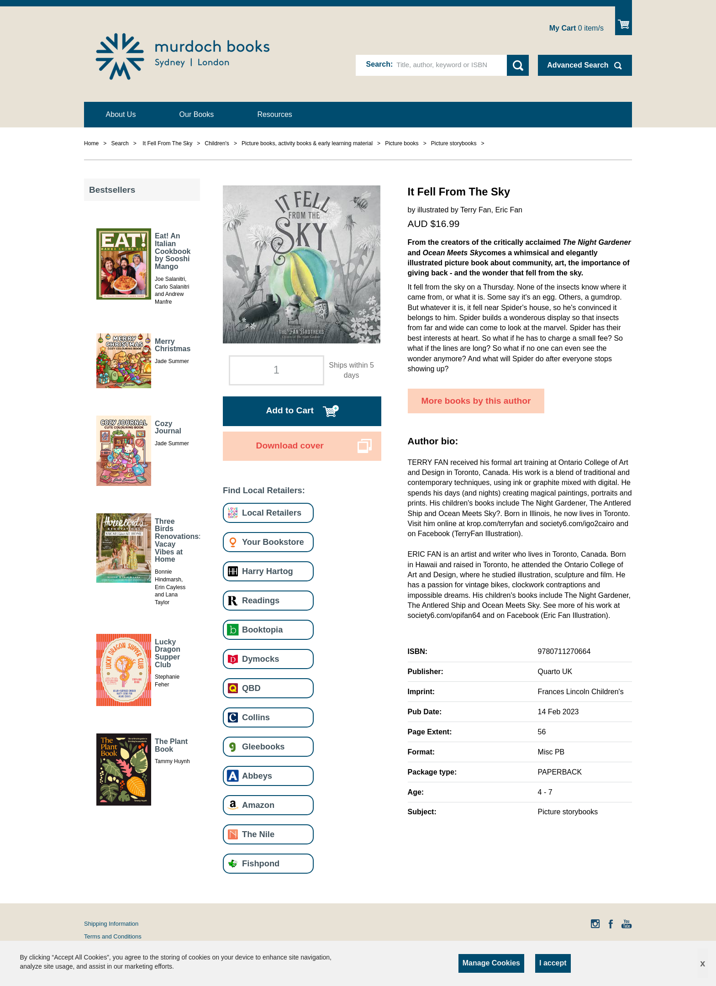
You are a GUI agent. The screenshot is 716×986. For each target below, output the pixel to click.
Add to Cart (289, 410)
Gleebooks (263, 746)
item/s (576, 28)
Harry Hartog (267, 571)
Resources (274, 114)
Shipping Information (111, 923)
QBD (251, 688)
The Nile (258, 834)
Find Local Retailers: (264, 490)
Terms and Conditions (113, 936)
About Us (121, 114)
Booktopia (262, 629)
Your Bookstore (273, 542)
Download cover (290, 445)
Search (378, 64)
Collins (256, 717)
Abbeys (257, 775)
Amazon (258, 805)
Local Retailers (271, 512)
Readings (260, 600)
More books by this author (476, 401)
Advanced (577, 65)
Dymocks (260, 659)
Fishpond (260, 863)
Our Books (196, 114)
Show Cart (623, 20)
